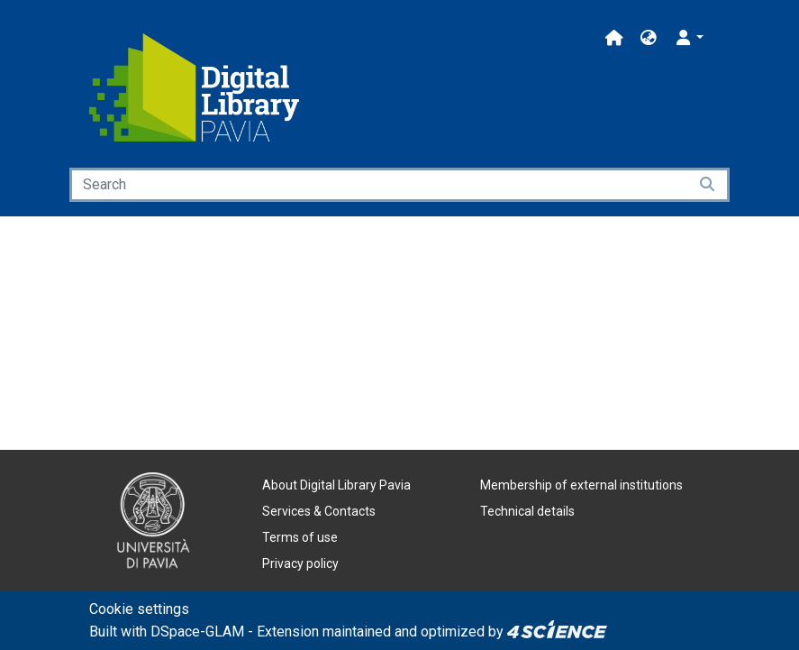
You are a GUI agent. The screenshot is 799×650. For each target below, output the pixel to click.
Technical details (527, 511)
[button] (648, 38)
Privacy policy (300, 563)
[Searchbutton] (708, 185)
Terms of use (300, 537)
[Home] (194, 87)
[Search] (378, 185)
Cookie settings (139, 609)
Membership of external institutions (581, 485)
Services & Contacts (319, 511)
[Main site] (614, 38)
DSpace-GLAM (197, 631)
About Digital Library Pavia (336, 485)
